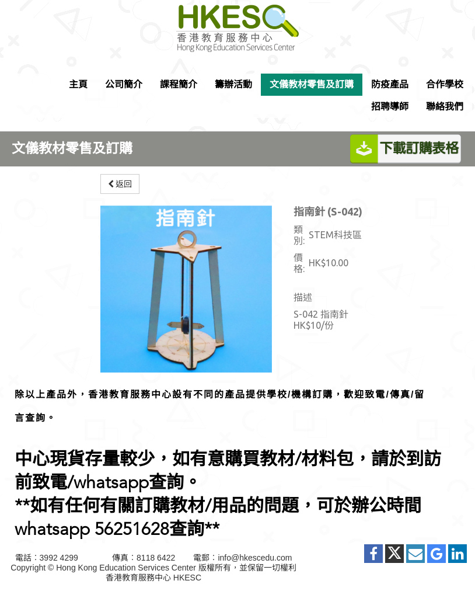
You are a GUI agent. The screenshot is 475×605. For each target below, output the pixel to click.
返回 (120, 184)
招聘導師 (389, 107)
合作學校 (444, 84)
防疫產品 (389, 84)
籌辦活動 (233, 84)
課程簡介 (178, 84)
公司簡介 (123, 84)
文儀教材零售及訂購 (312, 84)
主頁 (78, 84)
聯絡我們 (444, 107)
